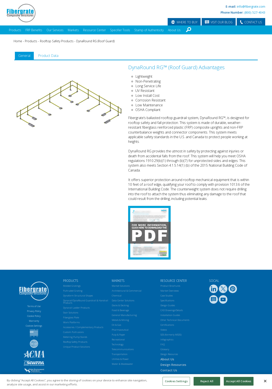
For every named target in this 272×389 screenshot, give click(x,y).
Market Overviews (169, 290)
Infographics (166, 339)
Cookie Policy (34, 315)
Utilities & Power (120, 359)
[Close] (265, 382)
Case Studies (166, 295)
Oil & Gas (116, 324)
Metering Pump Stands (75, 336)
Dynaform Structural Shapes (78, 295)
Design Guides (167, 305)
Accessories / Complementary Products (83, 327)
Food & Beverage (120, 310)
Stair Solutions (70, 312)
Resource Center (94, 30)
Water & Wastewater (122, 363)
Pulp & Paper (118, 334)
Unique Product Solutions (76, 346)
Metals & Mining (120, 320)
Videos (163, 329)
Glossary (164, 349)
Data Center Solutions (123, 300)
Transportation (120, 354)
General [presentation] (24, 55)
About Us (174, 30)
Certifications (167, 324)
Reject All (206, 383)
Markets (73, 30)
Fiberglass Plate (71, 317)
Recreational (118, 339)
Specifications (167, 300)
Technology (117, 344)
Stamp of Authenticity (149, 30)
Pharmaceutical (120, 329)
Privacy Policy (34, 311)
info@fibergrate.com (251, 6)
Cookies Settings (176, 383)
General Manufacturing (124, 315)
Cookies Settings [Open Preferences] (34, 325)
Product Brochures (170, 285)
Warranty (34, 320)
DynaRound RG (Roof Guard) (95, 41)
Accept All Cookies (238, 383)
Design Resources (169, 354)
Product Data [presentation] (48, 55)
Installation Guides (170, 315)
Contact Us (168, 370)
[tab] (24, 56)
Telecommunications (123, 349)
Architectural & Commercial (127, 290)
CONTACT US (253, 22)
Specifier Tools (120, 30)
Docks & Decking (120, 305)
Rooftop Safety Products (57, 41)
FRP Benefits (34, 30)
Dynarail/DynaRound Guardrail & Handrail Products (85, 301)
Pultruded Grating (72, 290)
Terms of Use (34, 306)
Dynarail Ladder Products (76, 307)
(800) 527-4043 (254, 12)
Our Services (55, 30)
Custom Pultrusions (73, 332)
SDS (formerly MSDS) (170, 334)
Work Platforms (71, 322)
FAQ (162, 344)
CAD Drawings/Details (171, 310)
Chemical (117, 295)
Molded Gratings (72, 285)
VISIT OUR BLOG (221, 22)
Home (18, 41)
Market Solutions (121, 285)
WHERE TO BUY (187, 22)
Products (15, 30)
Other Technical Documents (174, 320)
